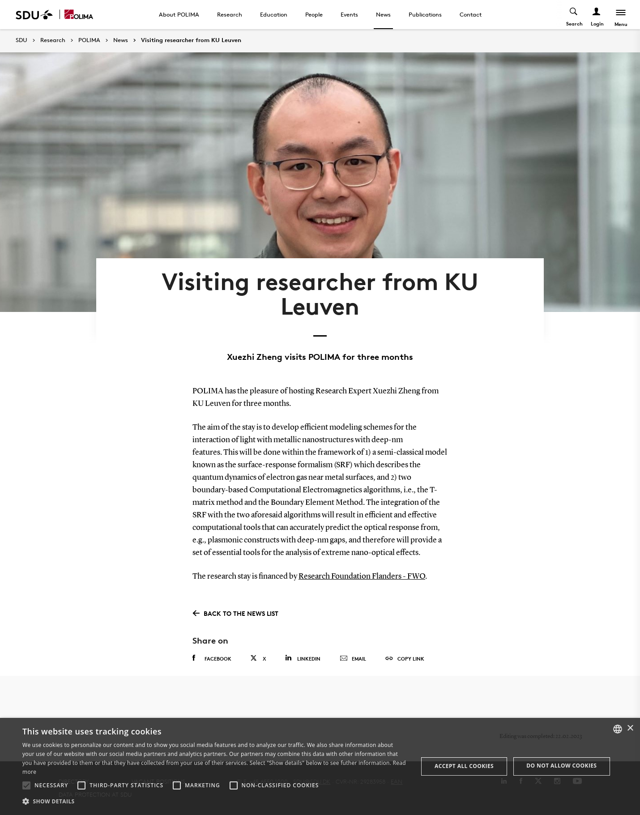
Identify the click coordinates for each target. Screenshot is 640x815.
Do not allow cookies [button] (561, 765)
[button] (26, 785)
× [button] (630, 728)
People (314, 14)
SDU (21, 40)
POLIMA (89, 40)
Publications (425, 14)
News (383, 14)
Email (353, 658)
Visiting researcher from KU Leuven (191, 40)
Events (349, 14)
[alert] (320, 766)
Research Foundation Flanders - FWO (362, 576)
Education (273, 14)
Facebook (211, 658)
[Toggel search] (574, 14)
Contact (471, 14)
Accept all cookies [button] (464, 766)
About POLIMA (179, 14)
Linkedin (302, 658)
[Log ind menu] (596, 14)
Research (229, 14)
